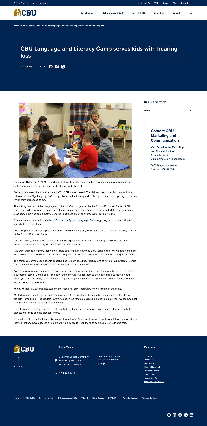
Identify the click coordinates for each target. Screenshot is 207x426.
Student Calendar (151, 370)
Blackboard (149, 363)
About (176, 13)
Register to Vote (149, 398)
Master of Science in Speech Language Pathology (72, 220)
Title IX (84, 398)
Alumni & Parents (40, 3)
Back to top (19, 366)
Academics (87, 13)
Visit (156, 3)
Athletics (159, 13)
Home (16, 25)
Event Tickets (187, 3)
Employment (103, 363)
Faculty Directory (151, 377)
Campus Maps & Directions (109, 356)
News (147, 110)
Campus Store (150, 374)
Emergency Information (154, 381)
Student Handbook (152, 367)
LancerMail (148, 359)
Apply (165, 3)
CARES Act (113, 398)
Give (175, 3)
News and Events (36, 25)
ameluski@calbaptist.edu (172, 159)
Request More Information (109, 359)
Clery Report (98, 398)
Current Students (21, 3)
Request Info (144, 3)
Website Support (130, 398)
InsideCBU (148, 356)
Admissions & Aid (113, 13)
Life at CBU (138, 13)
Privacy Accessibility (67, 398)
